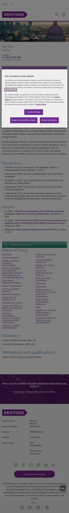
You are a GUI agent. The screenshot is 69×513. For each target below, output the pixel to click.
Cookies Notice (10, 90)
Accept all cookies (49, 120)
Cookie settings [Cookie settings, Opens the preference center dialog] (33, 112)
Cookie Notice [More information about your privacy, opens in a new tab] (40, 104)
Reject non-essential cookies (24, 120)
